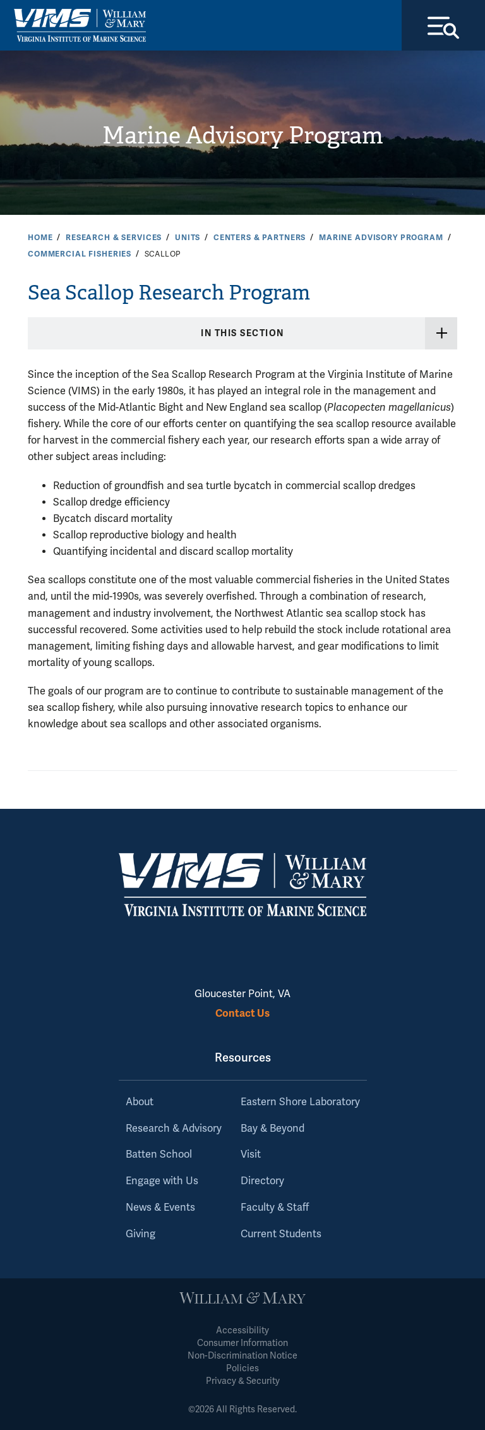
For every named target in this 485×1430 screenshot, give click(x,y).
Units (187, 238)
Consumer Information (242, 1343)
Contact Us (242, 1013)
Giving (140, 1234)
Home (40, 238)
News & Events (160, 1207)
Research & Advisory (174, 1128)
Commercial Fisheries (79, 254)
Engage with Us (162, 1181)
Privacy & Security (243, 1381)
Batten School (159, 1154)
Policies (242, 1368)
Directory (262, 1181)
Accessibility (242, 1330)
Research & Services (114, 238)
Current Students (281, 1234)
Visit (251, 1154)
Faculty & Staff (275, 1207)
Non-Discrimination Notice (242, 1355)
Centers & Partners (259, 238)
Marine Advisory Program (242, 135)
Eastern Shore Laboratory (300, 1102)
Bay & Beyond (272, 1128)
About (139, 1102)
